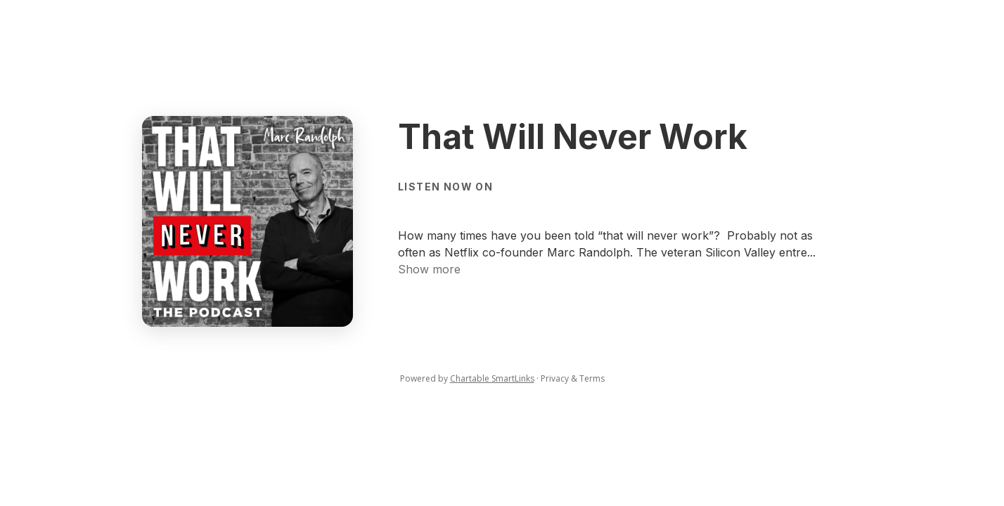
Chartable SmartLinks (492, 378)
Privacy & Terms (573, 378)
